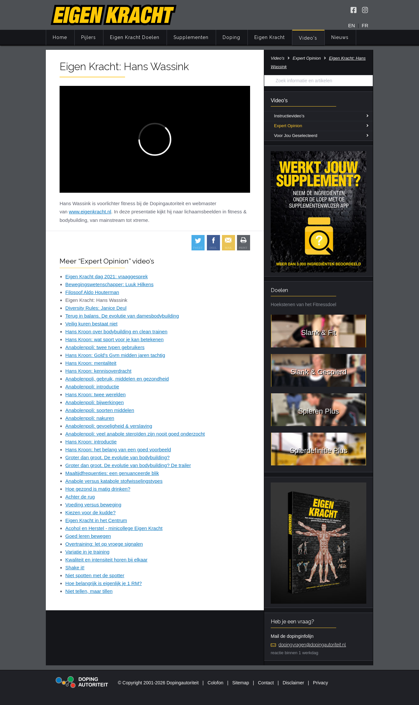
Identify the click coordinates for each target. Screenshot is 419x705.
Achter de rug (80, 496)
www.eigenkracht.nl (90, 211)
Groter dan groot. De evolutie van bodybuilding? (117, 457)
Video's (308, 38)
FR (365, 25)
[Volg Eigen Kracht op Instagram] (365, 10)
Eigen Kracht (269, 37)
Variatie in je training (87, 552)
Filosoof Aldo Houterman (92, 292)
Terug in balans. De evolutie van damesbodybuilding (122, 316)
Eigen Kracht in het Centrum (96, 520)
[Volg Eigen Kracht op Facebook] (353, 10)
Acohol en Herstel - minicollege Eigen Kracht (114, 528)
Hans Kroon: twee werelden (95, 394)
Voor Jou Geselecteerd (295, 135)
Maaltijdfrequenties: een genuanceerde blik (112, 473)
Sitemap (240, 682)
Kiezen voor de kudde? (90, 512)
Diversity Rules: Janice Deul (96, 308)
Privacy (320, 682)
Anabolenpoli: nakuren (89, 418)
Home (60, 37)
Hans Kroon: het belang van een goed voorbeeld (118, 449)
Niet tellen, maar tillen (89, 591)
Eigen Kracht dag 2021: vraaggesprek (106, 276)
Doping (231, 37)
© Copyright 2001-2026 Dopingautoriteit (158, 682)
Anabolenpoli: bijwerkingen (94, 402)
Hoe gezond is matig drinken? (97, 489)
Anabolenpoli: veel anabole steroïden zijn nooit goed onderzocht (135, 434)
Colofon (215, 682)
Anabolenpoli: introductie (92, 386)
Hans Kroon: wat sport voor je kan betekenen (114, 339)
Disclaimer (293, 682)
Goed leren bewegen (88, 536)
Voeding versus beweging (93, 504)
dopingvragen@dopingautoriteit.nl (312, 644)
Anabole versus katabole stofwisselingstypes (114, 481)
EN (351, 25)
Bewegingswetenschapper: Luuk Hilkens (109, 284)
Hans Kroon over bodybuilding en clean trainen (116, 331)
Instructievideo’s (289, 115)
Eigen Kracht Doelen (134, 37)
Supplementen (191, 37)
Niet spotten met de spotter (94, 575)
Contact (266, 682)
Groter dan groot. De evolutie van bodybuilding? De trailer (128, 465)
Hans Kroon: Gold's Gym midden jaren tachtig (115, 355)
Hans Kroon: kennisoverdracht (98, 371)
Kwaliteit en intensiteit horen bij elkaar (106, 559)
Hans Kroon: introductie (91, 441)
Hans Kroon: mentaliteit (91, 363)
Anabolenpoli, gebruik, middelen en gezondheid (117, 379)
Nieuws (340, 37)
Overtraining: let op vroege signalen (104, 544)
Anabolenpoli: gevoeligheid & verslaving (108, 426)
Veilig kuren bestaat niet (91, 323)
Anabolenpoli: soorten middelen (99, 410)
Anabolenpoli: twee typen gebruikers (105, 347)
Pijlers (88, 37)
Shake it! (74, 567)
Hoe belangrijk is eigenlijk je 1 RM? (103, 583)
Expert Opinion (307, 58)
